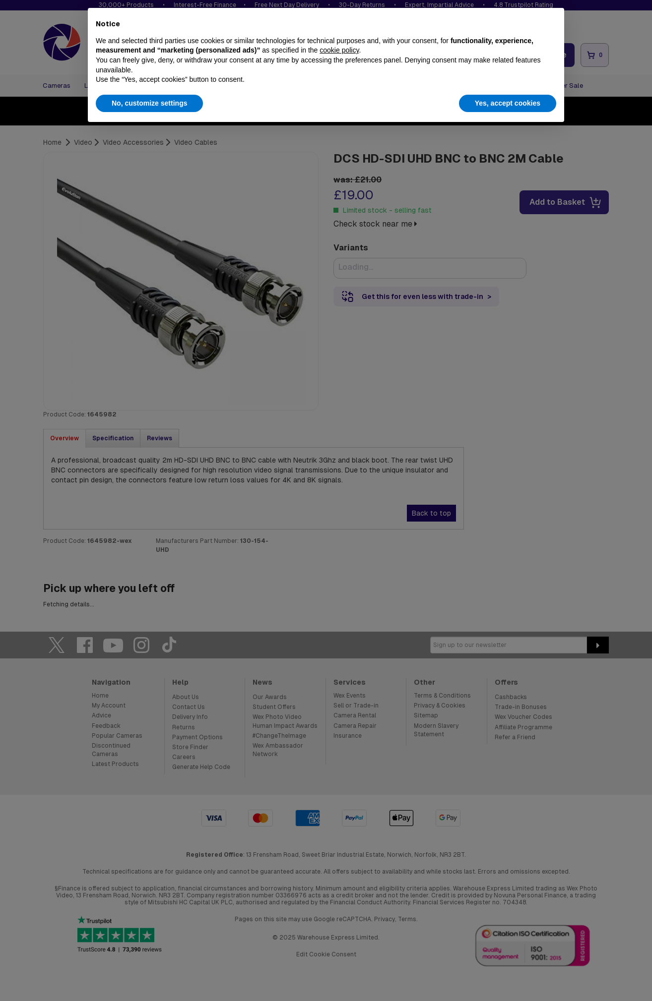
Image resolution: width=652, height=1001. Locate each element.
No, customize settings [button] (149, 103)
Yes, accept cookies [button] (507, 103)
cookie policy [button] (339, 50)
